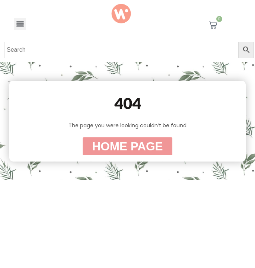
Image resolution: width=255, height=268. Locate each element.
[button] (20, 24)
